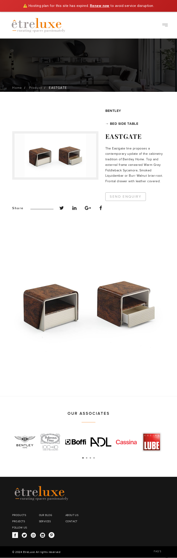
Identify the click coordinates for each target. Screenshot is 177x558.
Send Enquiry (126, 197)
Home (17, 88)
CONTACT (71, 521)
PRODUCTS (19, 515)
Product (35, 88)
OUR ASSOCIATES (89, 413)
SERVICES (45, 521)
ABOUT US (72, 515)
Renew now (99, 6)
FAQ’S (157, 551)
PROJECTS (18, 521)
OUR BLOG (45, 515)
